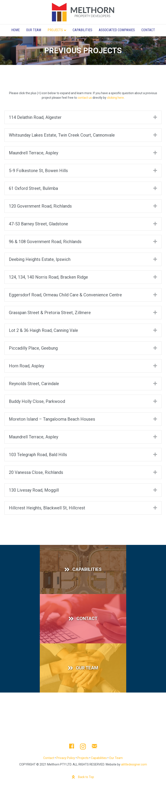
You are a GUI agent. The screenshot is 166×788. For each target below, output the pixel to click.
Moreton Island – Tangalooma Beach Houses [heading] (52, 419)
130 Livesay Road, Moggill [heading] (34, 490)
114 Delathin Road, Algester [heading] (35, 117)
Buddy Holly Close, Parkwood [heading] (37, 401)
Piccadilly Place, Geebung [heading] (33, 348)
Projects (55, 30)
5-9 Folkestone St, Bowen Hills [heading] (38, 170)
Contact (148, 30)
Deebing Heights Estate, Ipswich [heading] (39, 259)
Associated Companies (117, 30)
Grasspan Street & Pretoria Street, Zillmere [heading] (50, 312)
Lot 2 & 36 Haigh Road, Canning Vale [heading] (43, 330)
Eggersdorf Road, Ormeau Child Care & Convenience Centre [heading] (65, 294)
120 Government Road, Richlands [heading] (40, 206)
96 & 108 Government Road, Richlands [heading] (45, 241)
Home (15, 30)
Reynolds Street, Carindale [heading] (34, 383)
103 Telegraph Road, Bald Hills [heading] (38, 454)
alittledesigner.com (134, 764)
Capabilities (82, 30)
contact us (85, 97)
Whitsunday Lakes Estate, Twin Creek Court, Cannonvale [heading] (62, 135)
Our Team (33, 30)
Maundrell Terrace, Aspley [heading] (33, 152)
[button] (155, 117)
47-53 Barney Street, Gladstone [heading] (38, 223)
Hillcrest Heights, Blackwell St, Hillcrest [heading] (47, 507)
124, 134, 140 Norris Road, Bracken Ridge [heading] (48, 277)
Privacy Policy (65, 758)
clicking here (115, 97)
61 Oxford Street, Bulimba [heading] (33, 188)
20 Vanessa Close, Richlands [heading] (36, 472)
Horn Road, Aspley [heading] (26, 365)
